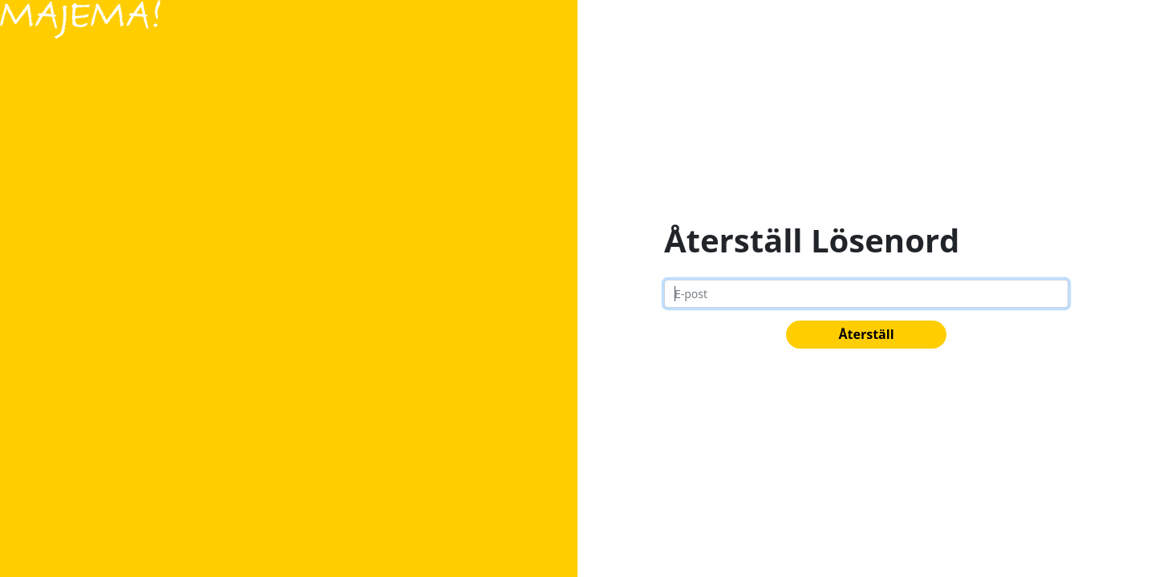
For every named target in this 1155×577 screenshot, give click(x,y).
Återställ (866, 334)
